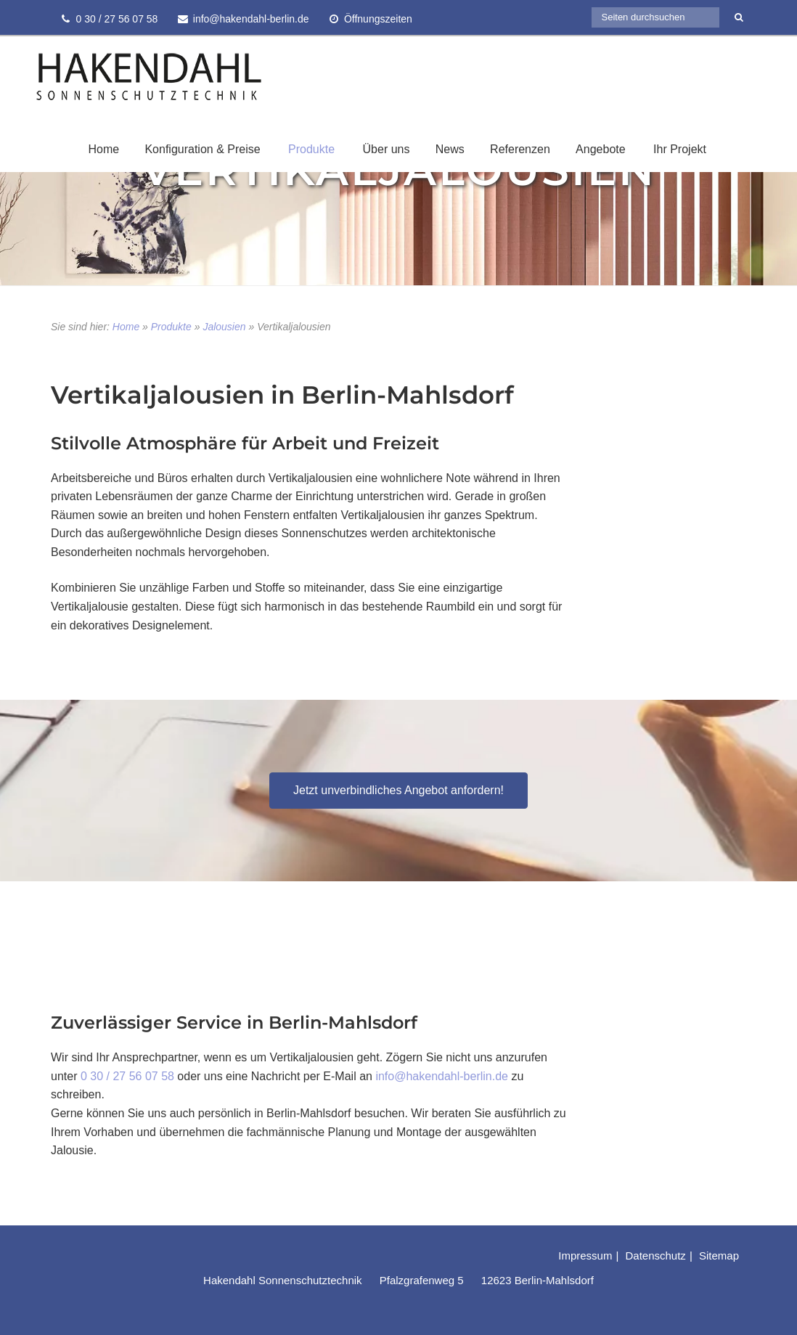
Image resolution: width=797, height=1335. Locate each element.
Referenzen (520, 149)
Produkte (311, 149)
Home (103, 149)
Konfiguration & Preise (202, 149)
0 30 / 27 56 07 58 (127, 1076)
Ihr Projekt (679, 149)
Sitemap (719, 1255)
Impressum (585, 1255)
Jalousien (224, 326)
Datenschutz (655, 1255)
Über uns (386, 149)
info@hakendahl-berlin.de (441, 1076)
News (450, 149)
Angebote (601, 149)
